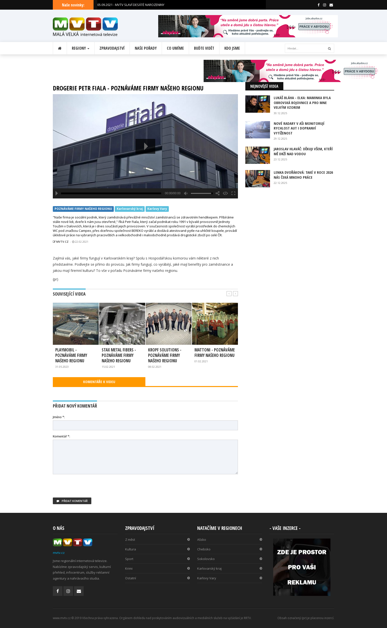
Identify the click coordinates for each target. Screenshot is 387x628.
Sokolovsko (229, 559)
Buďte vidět (204, 48)
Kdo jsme (232, 48)
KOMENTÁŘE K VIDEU (99, 381)
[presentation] (90, 488)
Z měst (157, 539)
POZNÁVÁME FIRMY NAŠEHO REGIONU (83, 209)
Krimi (157, 568)
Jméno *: (59, 417)
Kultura (157, 549)
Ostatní (157, 578)
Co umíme (175, 48)
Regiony (80, 48)
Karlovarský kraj (130, 209)
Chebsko (229, 549)
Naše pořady (146, 48)
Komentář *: (61, 436)
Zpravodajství (112, 48)
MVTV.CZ (61, 241)
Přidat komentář (72, 501)
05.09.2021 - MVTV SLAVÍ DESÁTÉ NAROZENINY (130, 4)
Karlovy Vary (157, 209)
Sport (157, 559)
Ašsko (229, 539)
